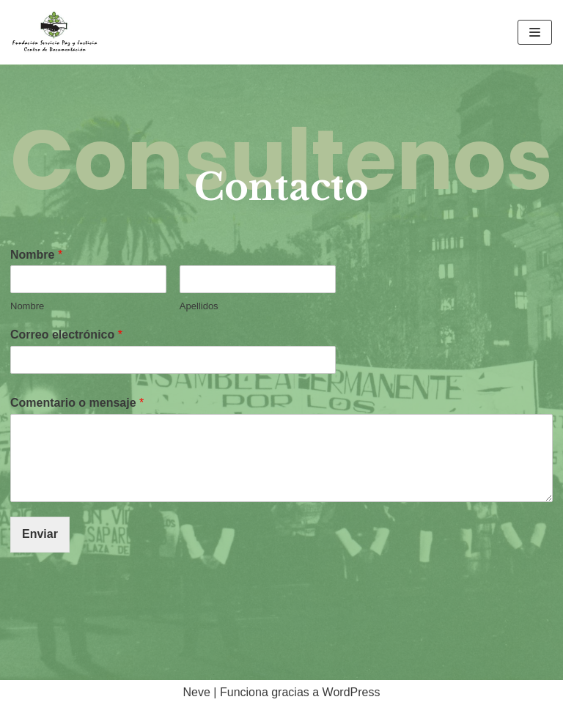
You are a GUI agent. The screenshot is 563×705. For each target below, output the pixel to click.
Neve (196, 692)
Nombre (36, 254)
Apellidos (199, 305)
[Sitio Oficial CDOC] (55, 32)
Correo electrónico (66, 334)
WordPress (351, 692)
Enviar (40, 534)
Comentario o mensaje (77, 402)
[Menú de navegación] (535, 32)
